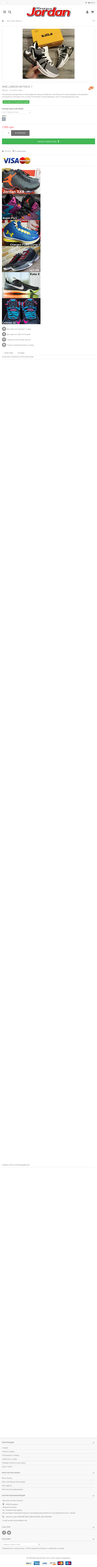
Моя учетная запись (11, 1472)
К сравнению (20, 151)
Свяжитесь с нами (9, 1459)
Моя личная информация (12, 1489)
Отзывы (20, 353)
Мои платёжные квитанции (13, 1482)
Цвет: (4, 116)
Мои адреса (7, 1485)
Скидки (5, 1448)
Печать (7, 151)
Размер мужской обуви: (13, 109)
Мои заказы (7, 1478)
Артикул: (5, 90)
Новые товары (8, 1451)
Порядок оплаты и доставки (14, 1463)
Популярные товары (10, 1455)
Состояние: (13, 90)
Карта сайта (7, 1467)
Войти (91, 2)
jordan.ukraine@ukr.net (17, 1520)
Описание (8, 353)
